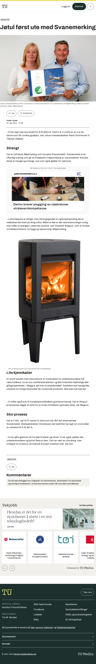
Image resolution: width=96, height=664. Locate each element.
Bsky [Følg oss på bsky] (36, 619)
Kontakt (48, 644)
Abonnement (48, 636)
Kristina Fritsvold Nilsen (14, 607)
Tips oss (87, 592)
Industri (5, 20)
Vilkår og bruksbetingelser (78, 614)
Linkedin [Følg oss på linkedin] (38, 614)
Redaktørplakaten (66, 627)
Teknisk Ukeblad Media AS (24, 654)
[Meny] (90, 6)
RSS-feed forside (43, 604)
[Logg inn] (65, 6)
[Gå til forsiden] (5, 6)
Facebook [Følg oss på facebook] (39, 609)
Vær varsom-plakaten (42, 627)
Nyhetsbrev (71, 604)
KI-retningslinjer (73, 619)
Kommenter (26, 113)
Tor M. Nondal (9, 617)
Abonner (79, 6)
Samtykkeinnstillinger (76, 609)
